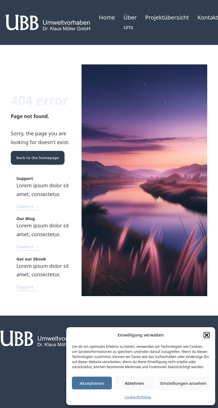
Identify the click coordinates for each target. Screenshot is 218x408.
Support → (27, 206)
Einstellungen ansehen (183, 383)
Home (107, 17)
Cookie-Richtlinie (138, 397)
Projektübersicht (167, 17)
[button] (207, 335)
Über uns (129, 22)
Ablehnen (134, 383)
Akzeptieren (92, 383)
